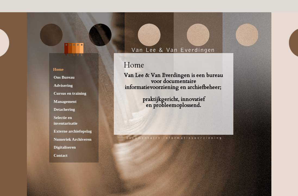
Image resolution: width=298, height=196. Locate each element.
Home (58, 69)
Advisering (63, 85)
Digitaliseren (65, 147)
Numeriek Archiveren (73, 139)
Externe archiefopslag (73, 131)
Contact (61, 155)
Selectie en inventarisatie (66, 120)
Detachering (64, 109)
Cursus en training (70, 93)
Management (65, 101)
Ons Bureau (64, 77)
